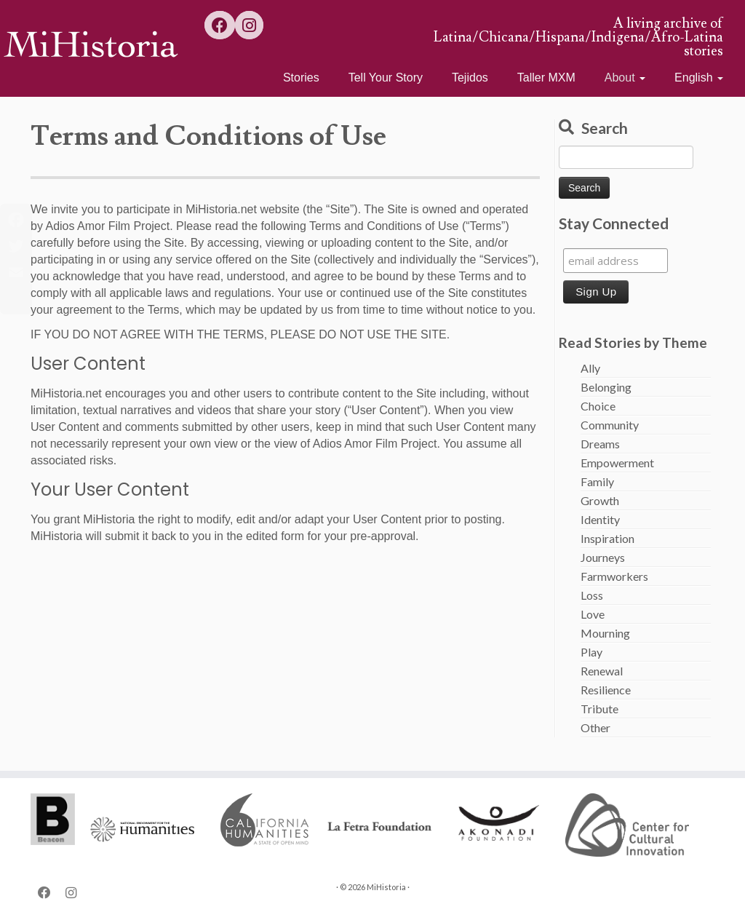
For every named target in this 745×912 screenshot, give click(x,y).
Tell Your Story (385, 77)
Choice (598, 406)
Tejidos (470, 77)
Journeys (603, 557)
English (698, 77)
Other (595, 727)
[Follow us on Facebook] (219, 25)
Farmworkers (614, 576)
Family (597, 481)
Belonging (606, 387)
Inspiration (607, 538)
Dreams (600, 444)
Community (610, 425)
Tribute (599, 708)
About (625, 77)
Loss (592, 595)
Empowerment (617, 462)
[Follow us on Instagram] (249, 25)
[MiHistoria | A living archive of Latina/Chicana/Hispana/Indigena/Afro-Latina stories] (87, 43)
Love (593, 614)
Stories (301, 77)
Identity (600, 519)
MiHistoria (386, 887)
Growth (600, 500)
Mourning (605, 633)
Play (591, 652)
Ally (590, 368)
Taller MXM (546, 77)
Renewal (602, 671)
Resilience (606, 690)
